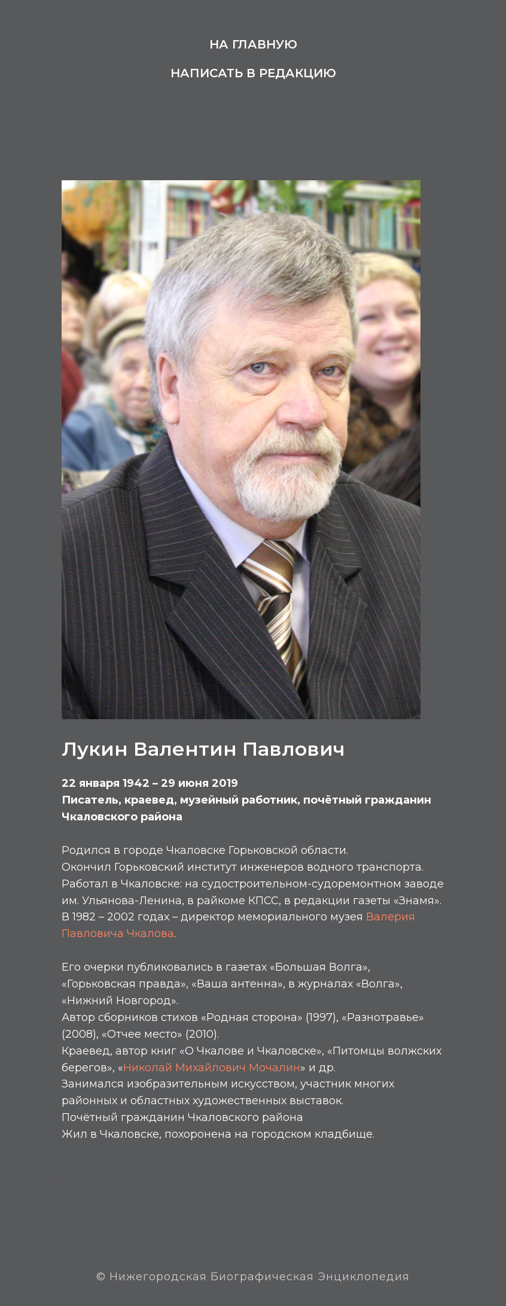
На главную (253, 44)
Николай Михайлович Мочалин (211, 1067)
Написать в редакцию (253, 73)
